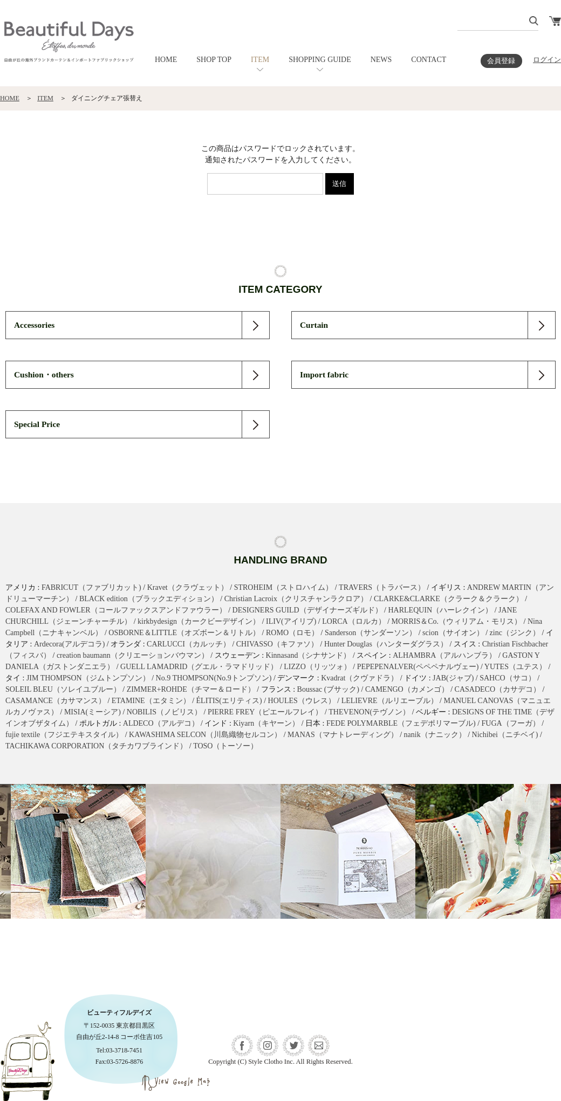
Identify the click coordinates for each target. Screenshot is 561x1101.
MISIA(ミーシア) (92, 712)
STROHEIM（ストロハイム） (283, 587)
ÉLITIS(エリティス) (229, 701)
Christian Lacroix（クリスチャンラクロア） (296, 599)
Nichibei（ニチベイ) (505, 735)
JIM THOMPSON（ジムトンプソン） (88, 678)
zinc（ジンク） (515, 633)
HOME (166, 60)
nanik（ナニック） (435, 735)
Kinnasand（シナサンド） (308, 655)
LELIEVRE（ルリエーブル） (389, 701)
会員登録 (501, 61)
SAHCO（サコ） (507, 678)
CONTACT (428, 60)
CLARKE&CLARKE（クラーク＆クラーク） (448, 599)
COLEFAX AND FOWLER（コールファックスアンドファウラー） (116, 610)
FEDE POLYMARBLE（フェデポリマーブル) (401, 723)
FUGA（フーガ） (511, 723)
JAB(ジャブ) (453, 678)
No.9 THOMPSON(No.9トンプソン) (214, 678)
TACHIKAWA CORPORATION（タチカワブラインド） (96, 746)
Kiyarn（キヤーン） (266, 723)
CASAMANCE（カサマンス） (55, 701)
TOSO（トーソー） (225, 746)
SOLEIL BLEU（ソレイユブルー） (63, 689)
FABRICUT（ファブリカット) (91, 587)
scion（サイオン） (453, 633)
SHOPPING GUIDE (320, 60)
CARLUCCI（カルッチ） (188, 644)
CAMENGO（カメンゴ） (407, 689)
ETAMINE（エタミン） (151, 701)
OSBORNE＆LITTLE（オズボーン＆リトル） (184, 633)
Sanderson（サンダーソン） (370, 633)
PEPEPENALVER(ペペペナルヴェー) (418, 667)
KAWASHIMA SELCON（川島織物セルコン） (205, 735)
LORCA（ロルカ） (353, 621)
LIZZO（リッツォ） (317, 667)
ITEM (260, 60)
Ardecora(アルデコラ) (69, 644)
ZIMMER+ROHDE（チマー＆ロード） (191, 689)
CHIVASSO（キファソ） (277, 644)
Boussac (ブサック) (328, 689)
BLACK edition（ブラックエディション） (148, 599)
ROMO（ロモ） (292, 633)
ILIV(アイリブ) (291, 621)
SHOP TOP (213, 60)
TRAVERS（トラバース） (382, 587)
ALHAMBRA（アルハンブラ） (444, 655)
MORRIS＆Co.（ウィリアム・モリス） (457, 621)
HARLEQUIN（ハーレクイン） (440, 610)
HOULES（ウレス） (302, 701)
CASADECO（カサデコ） (498, 689)
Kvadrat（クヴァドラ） (359, 678)
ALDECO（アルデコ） (161, 723)
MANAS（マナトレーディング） (343, 735)
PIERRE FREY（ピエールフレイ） (265, 712)
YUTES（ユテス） (515, 667)
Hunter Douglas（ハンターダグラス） (386, 644)
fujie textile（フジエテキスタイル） (64, 735)
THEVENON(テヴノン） (369, 712)
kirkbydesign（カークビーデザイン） (199, 621)
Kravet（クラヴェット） (187, 587)
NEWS (381, 60)
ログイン (547, 60)
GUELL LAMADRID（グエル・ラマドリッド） (199, 667)
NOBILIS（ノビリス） (164, 712)
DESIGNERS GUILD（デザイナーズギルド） (307, 610)
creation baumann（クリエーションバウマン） (133, 655)
